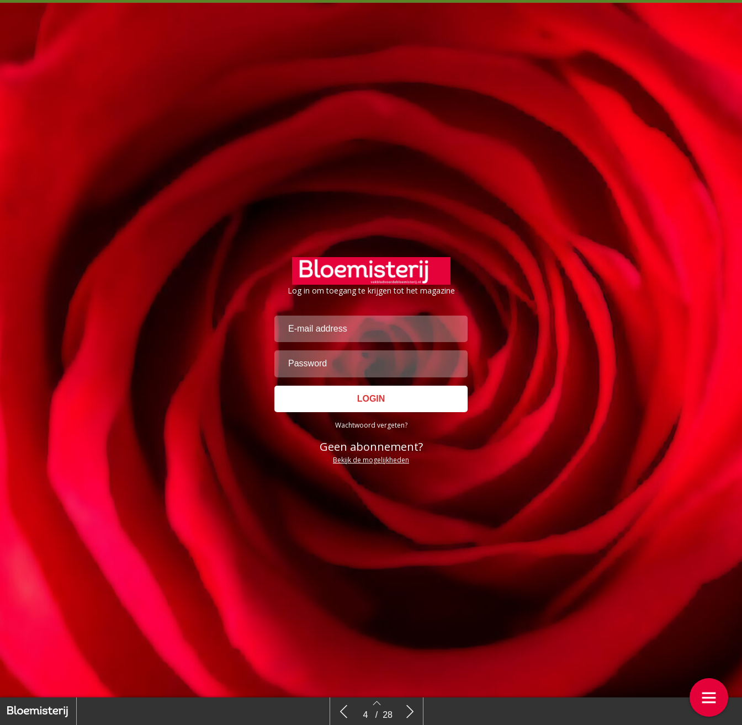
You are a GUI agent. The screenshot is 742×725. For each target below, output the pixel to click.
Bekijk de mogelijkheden (371, 500)
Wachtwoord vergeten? (371, 465)
